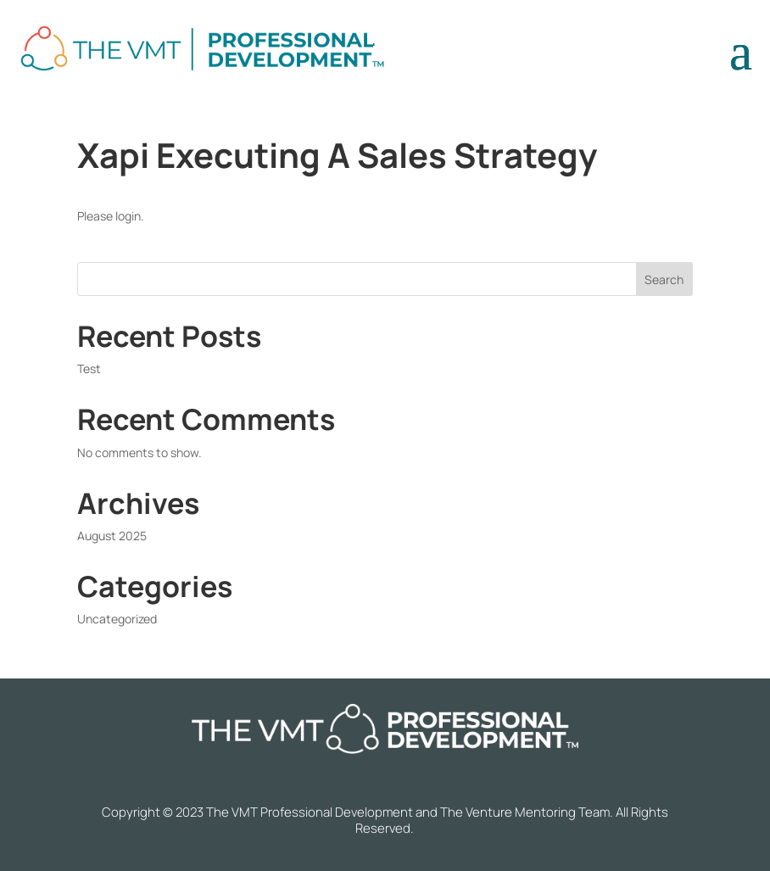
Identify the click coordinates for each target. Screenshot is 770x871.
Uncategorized (117, 619)
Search (664, 279)
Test (89, 368)
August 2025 (112, 536)
